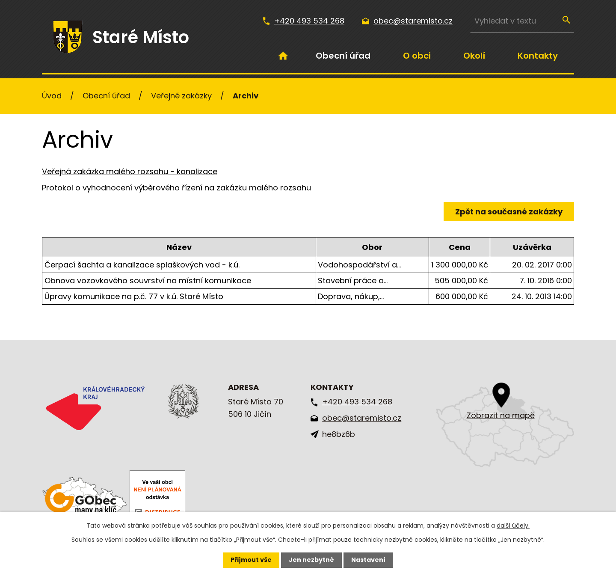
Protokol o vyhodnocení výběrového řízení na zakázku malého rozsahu (176, 187)
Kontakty (538, 56)
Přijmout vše (251, 559)
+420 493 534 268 (309, 20)
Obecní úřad (343, 56)
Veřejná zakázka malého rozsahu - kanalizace (129, 171)
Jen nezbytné (311, 559)
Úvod (283, 56)
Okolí (474, 56)
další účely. (513, 525)
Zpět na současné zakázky (509, 211)
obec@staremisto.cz (413, 20)
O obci (417, 56)
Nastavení (368, 559)
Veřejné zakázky (181, 95)
